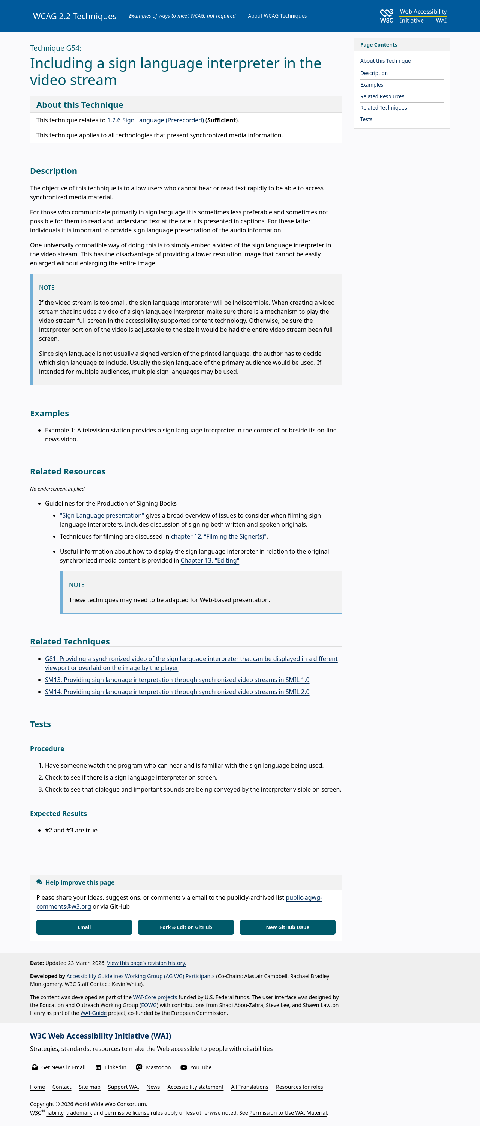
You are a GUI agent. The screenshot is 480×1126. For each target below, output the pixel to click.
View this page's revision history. (146, 962)
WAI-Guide (94, 1012)
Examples (371, 84)
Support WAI (123, 1086)
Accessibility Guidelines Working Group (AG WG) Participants (141, 976)
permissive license (126, 1112)
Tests (366, 119)
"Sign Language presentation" (102, 515)
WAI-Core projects (155, 997)
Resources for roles (299, 1086)
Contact (62, 1086)
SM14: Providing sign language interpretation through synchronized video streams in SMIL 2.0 (177, 692)
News (153, 1086)
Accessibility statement (196, 1086)
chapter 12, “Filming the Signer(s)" (219, 536)
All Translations (249, 1086)
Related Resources (382, 96)
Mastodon (158, 1067)
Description (374, 73)
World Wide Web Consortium (110, 1104)
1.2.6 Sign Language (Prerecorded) (155, 120)
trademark (79, 1112)
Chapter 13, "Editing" (210, 560)
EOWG (149, 1005)
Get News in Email (63, 1067)
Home (37, 1086)
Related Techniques (383, 107)
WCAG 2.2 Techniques (75, 15)
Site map (89, 1086)
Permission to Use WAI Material (288, 1112)
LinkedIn (115, 1067)
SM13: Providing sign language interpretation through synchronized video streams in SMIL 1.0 (177, 680)
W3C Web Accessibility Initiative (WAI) (100, 1036)
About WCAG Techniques (277, 15)
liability (54, 1112)
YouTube (201, 1067)
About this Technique (385, 60)
